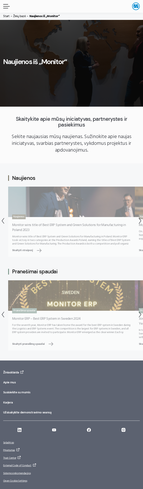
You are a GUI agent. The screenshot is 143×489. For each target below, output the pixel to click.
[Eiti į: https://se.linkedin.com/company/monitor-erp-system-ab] (19, 430)
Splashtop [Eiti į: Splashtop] (8, 442)
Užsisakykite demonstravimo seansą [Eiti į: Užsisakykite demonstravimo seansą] (27, 412)
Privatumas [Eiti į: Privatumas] (9, 450)
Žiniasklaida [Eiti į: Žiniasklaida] (11, 372)
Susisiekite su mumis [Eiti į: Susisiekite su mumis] (16, 392)
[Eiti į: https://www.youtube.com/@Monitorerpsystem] (54, 430)
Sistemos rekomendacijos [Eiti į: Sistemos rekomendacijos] (17, 473)
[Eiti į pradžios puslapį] (136, 6)
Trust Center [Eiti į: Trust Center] (9, 458)
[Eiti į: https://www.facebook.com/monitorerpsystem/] (89, 430)
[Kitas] (140, 222)
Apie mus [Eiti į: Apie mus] (9, 382)
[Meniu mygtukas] (5, 6)
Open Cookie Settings (15, 481)
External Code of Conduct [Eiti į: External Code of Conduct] (17, 465)
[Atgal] (3, 222)
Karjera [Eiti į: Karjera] (8, 402)
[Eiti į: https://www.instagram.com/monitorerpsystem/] (123, 430)
